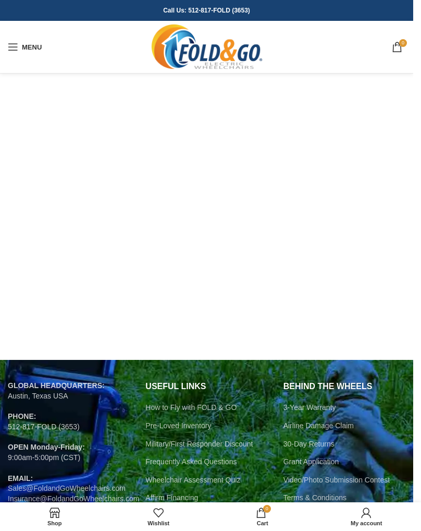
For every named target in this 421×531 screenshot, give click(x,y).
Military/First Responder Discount (199, 444)
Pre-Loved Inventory (178, 425)
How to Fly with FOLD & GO (191, 407)
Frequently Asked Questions (191, 461)
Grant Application (311, 461)
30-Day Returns (309, 444)
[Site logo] (206, 46)
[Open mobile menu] (25, 47)
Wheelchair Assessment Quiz (192, 480)
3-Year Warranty (309, 407)
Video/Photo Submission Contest (336, 480)
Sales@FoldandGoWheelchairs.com (67, 488)
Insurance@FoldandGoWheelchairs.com (73, 498)
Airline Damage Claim (318, 425)
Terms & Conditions (314, 497)
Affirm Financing (171, 497)
